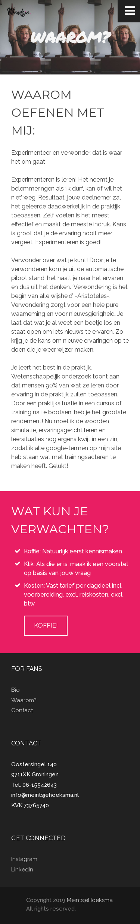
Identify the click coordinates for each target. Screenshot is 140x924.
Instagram (24, 859)
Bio (15, 689)
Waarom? (24, 700)
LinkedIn (22, 869)
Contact (22, 710)
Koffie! (45, 625)
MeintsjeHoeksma (90, 900)
